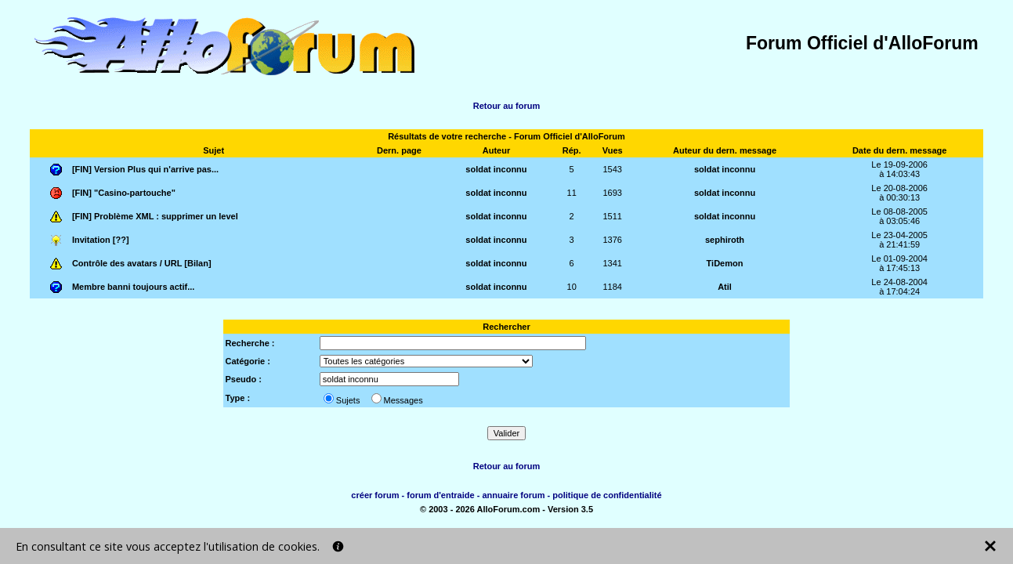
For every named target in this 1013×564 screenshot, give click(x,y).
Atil (725, 286)
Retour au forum (507, 105)
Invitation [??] (100, 239)
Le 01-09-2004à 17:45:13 (899, 263)
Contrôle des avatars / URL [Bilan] (142, 263)
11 (572, 192)
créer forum (375, 495)
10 (572, 286)
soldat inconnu (495, 169)
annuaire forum (513, 495)
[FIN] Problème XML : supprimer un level (155, 216)
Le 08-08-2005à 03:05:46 (899, 216)
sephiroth (724, 239)
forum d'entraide (440, 495)
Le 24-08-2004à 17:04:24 (899, 286)
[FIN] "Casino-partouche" (123, 192)
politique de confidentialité (606, 495)
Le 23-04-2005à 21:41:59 (899, 239)
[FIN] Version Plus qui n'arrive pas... (145, 169)
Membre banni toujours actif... (133, 286)
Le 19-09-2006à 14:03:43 (899, 169)
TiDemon (725, 263)
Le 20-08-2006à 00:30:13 (899, 192)
